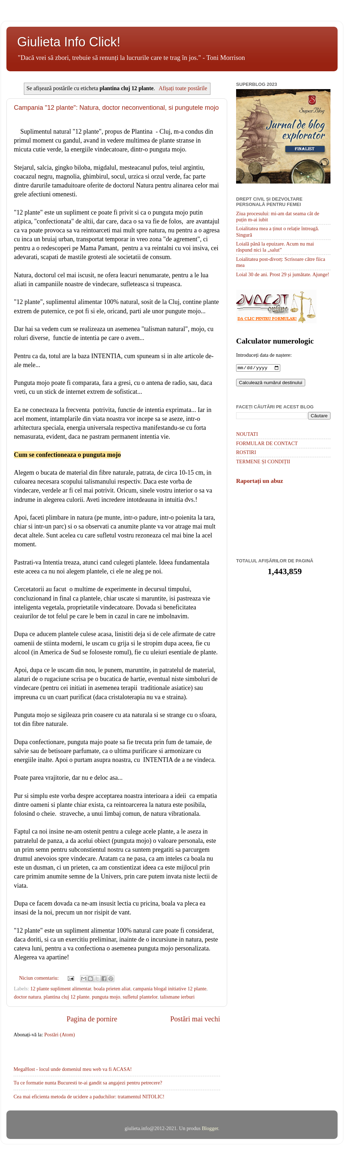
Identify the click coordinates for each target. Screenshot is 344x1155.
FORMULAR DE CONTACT (267, 444)
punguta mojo (106, 997)
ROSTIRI (246, 453)
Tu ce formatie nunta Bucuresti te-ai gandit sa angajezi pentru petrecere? (88, 1083)
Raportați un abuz (259, 481)
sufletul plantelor (140, 997)
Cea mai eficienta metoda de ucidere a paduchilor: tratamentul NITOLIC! (89, 1096)
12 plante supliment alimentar (60, 988)
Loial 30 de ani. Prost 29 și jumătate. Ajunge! (282, 274)
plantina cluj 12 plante (66, 997)
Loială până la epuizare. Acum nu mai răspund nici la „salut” (275, 247)
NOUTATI (247, 435)
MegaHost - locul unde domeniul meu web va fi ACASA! (73, 1069)
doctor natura (27, 997)
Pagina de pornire (92, 1019)
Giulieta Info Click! (68, 42)
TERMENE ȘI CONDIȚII (263, 462)
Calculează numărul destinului (270, 383)
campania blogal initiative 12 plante (169, 988)
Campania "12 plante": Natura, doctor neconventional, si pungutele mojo (116, 107)
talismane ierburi (177, 997)
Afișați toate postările (182, 88)
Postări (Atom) (59, 1034)
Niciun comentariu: (39, 978)
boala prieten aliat (112, 988)
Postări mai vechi (195, 1019)
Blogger (210, 1128)
